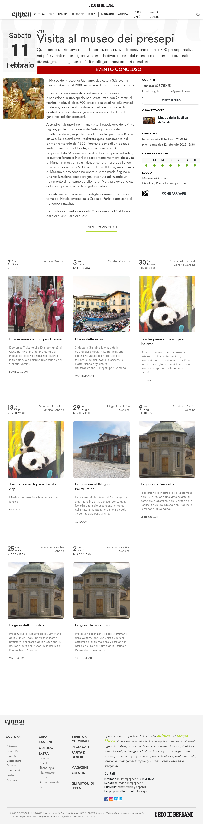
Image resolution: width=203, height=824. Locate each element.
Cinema (12, 746)
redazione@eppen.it (131, 783)
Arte (40, 31)
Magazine (80, 767)
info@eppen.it (129, 779)
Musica (12, 765)
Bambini (45, 742)
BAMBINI (63, 14)
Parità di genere (79, 755)
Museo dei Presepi (155, 178)
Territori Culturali (80, 739)
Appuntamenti (49, 782)
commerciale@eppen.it (132, 787)
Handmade (47, 772)
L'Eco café (81, 747)
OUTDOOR (78, 14)
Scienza (12, 780)
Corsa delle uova (89, 339)
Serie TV (12, 751)
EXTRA (91, 14)
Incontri (146, 381)
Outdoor (81, 522)
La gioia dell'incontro (158, 484)
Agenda (78, 773)
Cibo (43, 737)
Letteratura (14, 760)
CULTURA (39, 14)
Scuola (44, 758)
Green (44, 777)
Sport (43, 763)
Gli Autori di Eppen (83, 786)
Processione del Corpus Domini (35, 339)
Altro (43, 787)
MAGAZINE (107, 14)
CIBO (51, 14)
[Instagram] (111, 799)
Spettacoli (13, 770)
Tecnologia (47, 768)
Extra (44, 753)
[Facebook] (106, 799)
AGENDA (123, 14)
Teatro (11, 775)
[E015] (118, 799)
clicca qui (141, 791)
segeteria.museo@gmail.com (170, 91)
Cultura (13, 737)
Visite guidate (149, 517)
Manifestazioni (18, 372)
